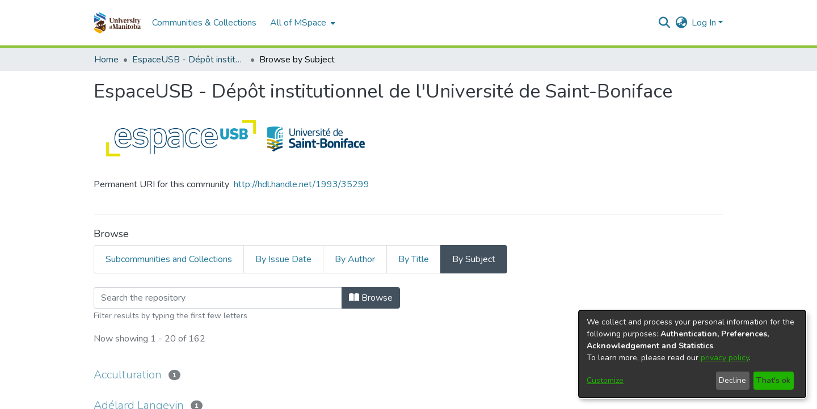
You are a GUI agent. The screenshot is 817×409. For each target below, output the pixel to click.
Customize (605, 380)
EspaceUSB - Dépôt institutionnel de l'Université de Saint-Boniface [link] (189, 59)
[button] (117, 22)
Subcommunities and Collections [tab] (169, 259)
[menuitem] (301, 22)
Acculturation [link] (128, 374)
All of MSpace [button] (298, 22)
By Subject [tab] (473, 259)
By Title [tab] (413, 259)
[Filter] (218, 298)
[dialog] (692, 354)
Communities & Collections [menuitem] (204, 22)
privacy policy (725, 357)
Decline (732, 380)
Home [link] (106, 59)
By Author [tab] (355, 259)
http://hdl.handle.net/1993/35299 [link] (301, 184)
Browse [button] (371, 298)
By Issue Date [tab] (283, 259)
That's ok (773, 380)
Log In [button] (705, 22)
